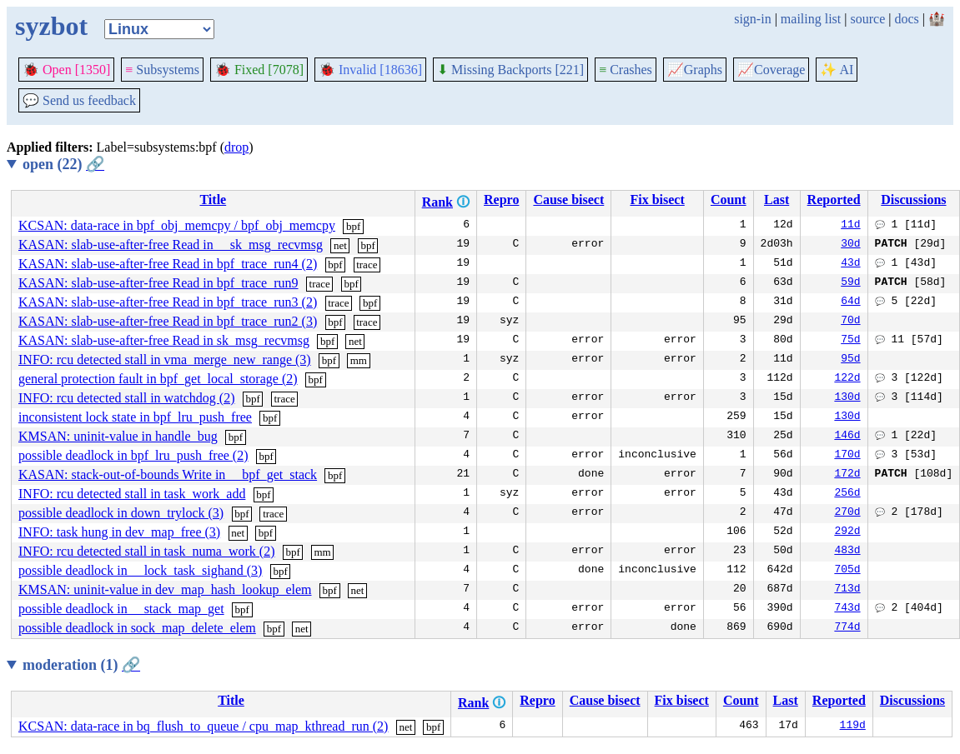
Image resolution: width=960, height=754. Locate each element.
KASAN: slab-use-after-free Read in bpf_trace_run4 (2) (167, 264)
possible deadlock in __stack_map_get (121, 609)
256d (847, 494)
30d (850, 244)
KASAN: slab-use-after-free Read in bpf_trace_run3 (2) (167, 302)
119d (853, 726)
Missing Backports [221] (510, 69)
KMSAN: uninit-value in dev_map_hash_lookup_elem (165, 589)
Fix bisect (657, 199)
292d (847, 532)
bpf (353, 226)
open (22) (63, 164)
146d (847, 436)
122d (847, 379)
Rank (437, 202)
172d (847, 474)
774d (847, 628)
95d (850, 359)
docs (906, 19)
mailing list (811, 19)
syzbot (51, 26)
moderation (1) (81, 665)
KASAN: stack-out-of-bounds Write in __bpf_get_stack (167, 474)
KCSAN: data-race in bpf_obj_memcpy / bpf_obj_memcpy (176, 225)
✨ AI (836, 69)
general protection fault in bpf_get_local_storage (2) (158, 379)
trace (366, 264)
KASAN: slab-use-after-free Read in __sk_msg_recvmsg (170, 244)
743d (847, 609)
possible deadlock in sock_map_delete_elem (137, 628)
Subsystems (162, 69)
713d (847, 589)
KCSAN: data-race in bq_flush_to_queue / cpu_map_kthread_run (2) (203, 726)
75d (850, 340)
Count (728, 199)
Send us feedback (79, 100)
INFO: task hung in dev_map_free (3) (119, 532)
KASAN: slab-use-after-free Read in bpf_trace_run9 (158, 283)
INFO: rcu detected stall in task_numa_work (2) (146, 551)
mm (358, 360)
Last (776, 199)
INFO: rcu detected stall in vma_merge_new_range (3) (164, 359)
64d (850, 302)
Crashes (625, 69)
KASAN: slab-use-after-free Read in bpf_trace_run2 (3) (167, 321)
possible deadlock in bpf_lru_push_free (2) (133, 455)
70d (850, 321)
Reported (834, 199)
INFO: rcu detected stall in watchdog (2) (126, 398)
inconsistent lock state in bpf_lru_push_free (135, 417)
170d (847, 455)
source (868, 19)
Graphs (694, 69)
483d (847, 551)
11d (850, 225)
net (340, 245)
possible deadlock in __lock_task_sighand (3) (140, 570)
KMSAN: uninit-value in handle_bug (118, 436)
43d (850, 264)
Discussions (913, 199)
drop (236, 147)
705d (847, 570)
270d (847, 513)
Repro (501, 199)
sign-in (752, 19)
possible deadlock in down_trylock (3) (121, 513)
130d (847, 398)
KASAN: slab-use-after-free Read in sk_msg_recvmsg (163, 340)
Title (212, 199)
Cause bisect (568, 199)
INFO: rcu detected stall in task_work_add (131, 494)
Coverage (771, 69)
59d (850, 283)
